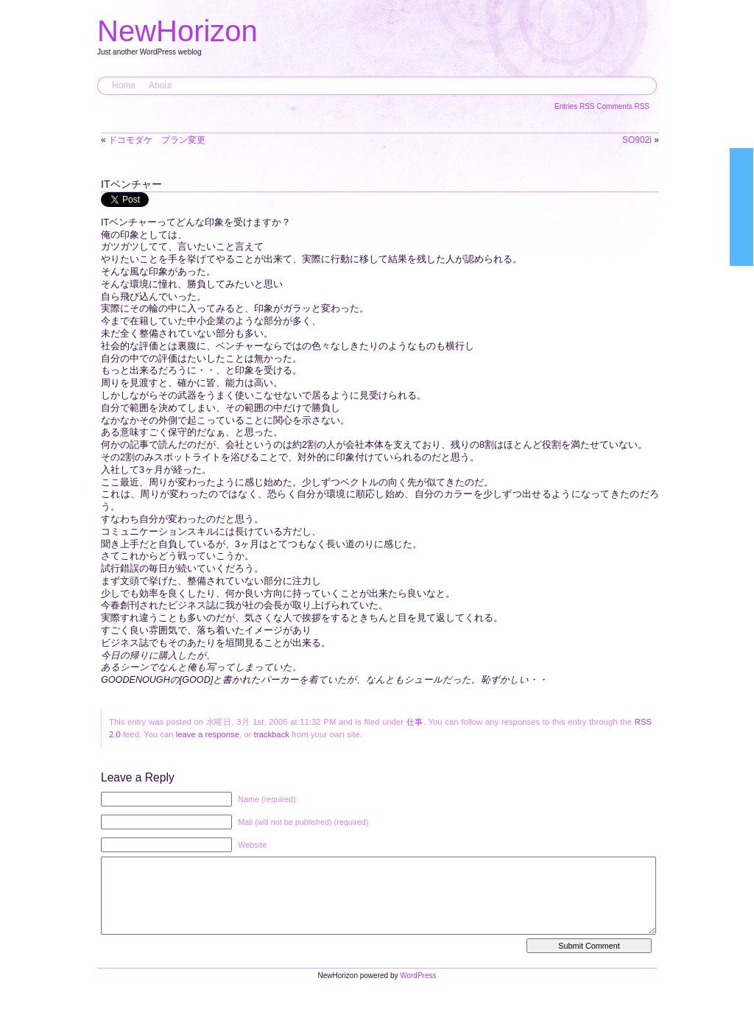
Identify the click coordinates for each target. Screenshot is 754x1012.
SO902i (637, 140)
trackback (271, 734)
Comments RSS (622, 106)
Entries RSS (575, 106)
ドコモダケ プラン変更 (156, 140)
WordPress (418, 990)
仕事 (414, 721)
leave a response (207, 734)
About (160, 85)
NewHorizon (177, 31)
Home (123, 85)
